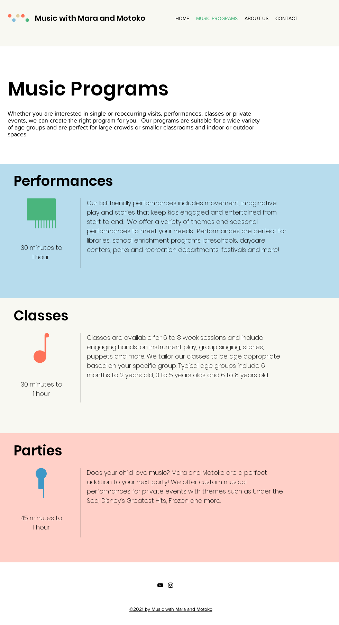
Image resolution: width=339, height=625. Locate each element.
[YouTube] (160, 585)
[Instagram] (170, 585)
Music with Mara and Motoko (90, 18)
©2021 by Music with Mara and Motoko (170, 609)
